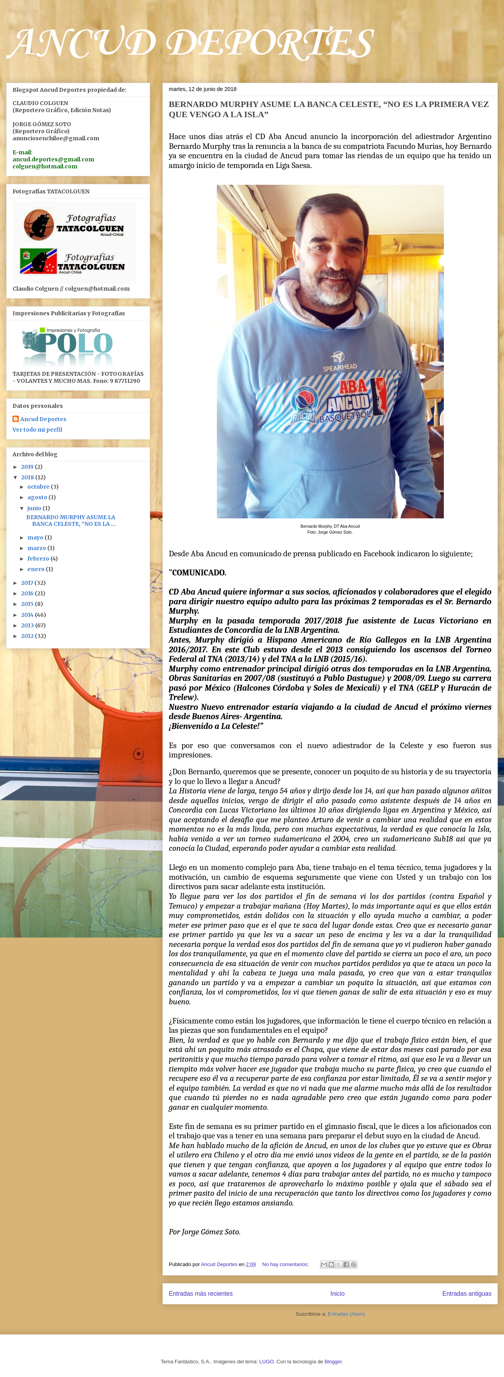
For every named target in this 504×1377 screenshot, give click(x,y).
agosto (37, 497)
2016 (28, 593)
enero (36, 569)
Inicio (338, 1293)
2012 (28, 635)
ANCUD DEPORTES (188, 43)
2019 (28, 466)
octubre (39, 486)
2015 (28, 603)
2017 (27, 582)
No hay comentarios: (286, 1264)
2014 (28, 614)
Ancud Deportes (43, 419)
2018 (28, 477)
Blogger (333, 1361)
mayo (36, 537)
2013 (28, 625)
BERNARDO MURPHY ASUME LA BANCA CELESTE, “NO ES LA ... (71, 520)
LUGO (266, 1361)
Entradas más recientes (201, 1293)
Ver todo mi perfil (37, 429)
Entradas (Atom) (346, 1314)
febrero (38, 558)
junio (35, 508)
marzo (37, 548)
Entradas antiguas (466, 1293)
